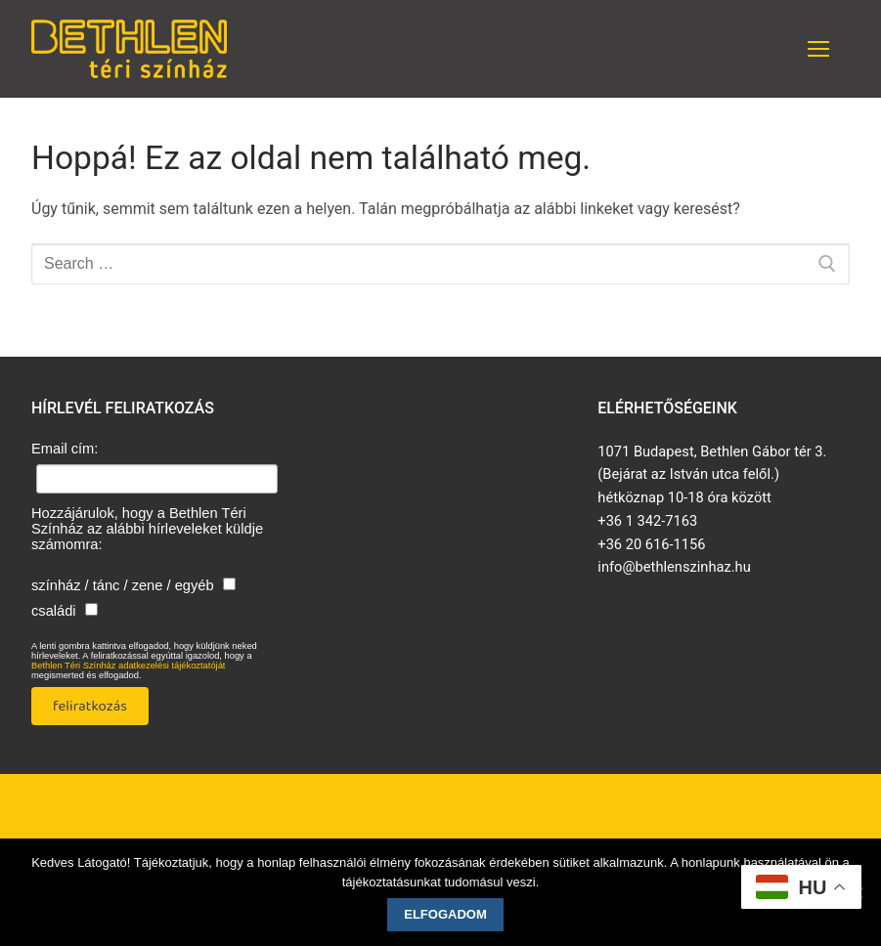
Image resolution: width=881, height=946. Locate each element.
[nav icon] (818, 48)
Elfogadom (445, 914)
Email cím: (64, 448)
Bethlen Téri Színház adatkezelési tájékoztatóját (128, 665)
